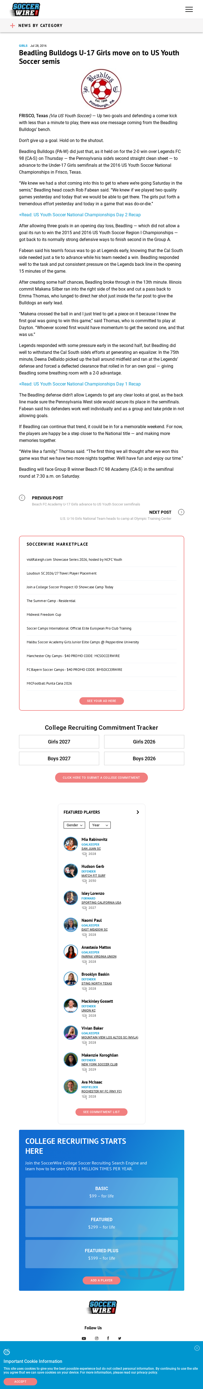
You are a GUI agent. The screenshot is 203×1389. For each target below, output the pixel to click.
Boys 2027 (59, 758)
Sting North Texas (97, 983)
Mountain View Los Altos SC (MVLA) (110, 1037)
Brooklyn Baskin (95, 974)
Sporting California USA (101, 902)
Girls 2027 (59, 742)
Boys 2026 (144, 758)
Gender (72, 825)
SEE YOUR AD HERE (101, 701)
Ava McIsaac (92, 1082)
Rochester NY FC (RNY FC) (102, 1091)
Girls (23, 46)
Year (95, 825)
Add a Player (101, 1280)
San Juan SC (91, 849)
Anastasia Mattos (96, 947)
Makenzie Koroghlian (100, 1055)
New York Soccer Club (100, 1064)
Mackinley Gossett (97, 1001)
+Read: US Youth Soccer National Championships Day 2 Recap (80, 214)
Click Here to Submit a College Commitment (101, 778)
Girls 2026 (144, 742)
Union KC (89, 1010)
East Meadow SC (95, 929)
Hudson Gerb (93, 866)
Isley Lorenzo (93, 893)
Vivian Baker (92, 1028)
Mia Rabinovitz (94, 839)
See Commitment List (101, 1112)
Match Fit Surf (93, 875)
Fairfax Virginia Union (99, 956)
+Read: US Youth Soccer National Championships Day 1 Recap (80, 384)
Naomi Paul (92, 920)
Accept (20, 1381)
